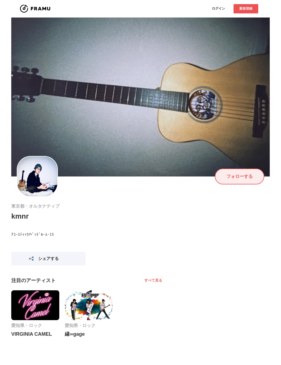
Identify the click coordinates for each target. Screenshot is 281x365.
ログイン (218, 8)
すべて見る (153, 280)
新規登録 (245, 8)
